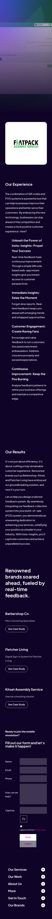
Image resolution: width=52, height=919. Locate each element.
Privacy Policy (39, 830)
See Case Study (16, 628)
